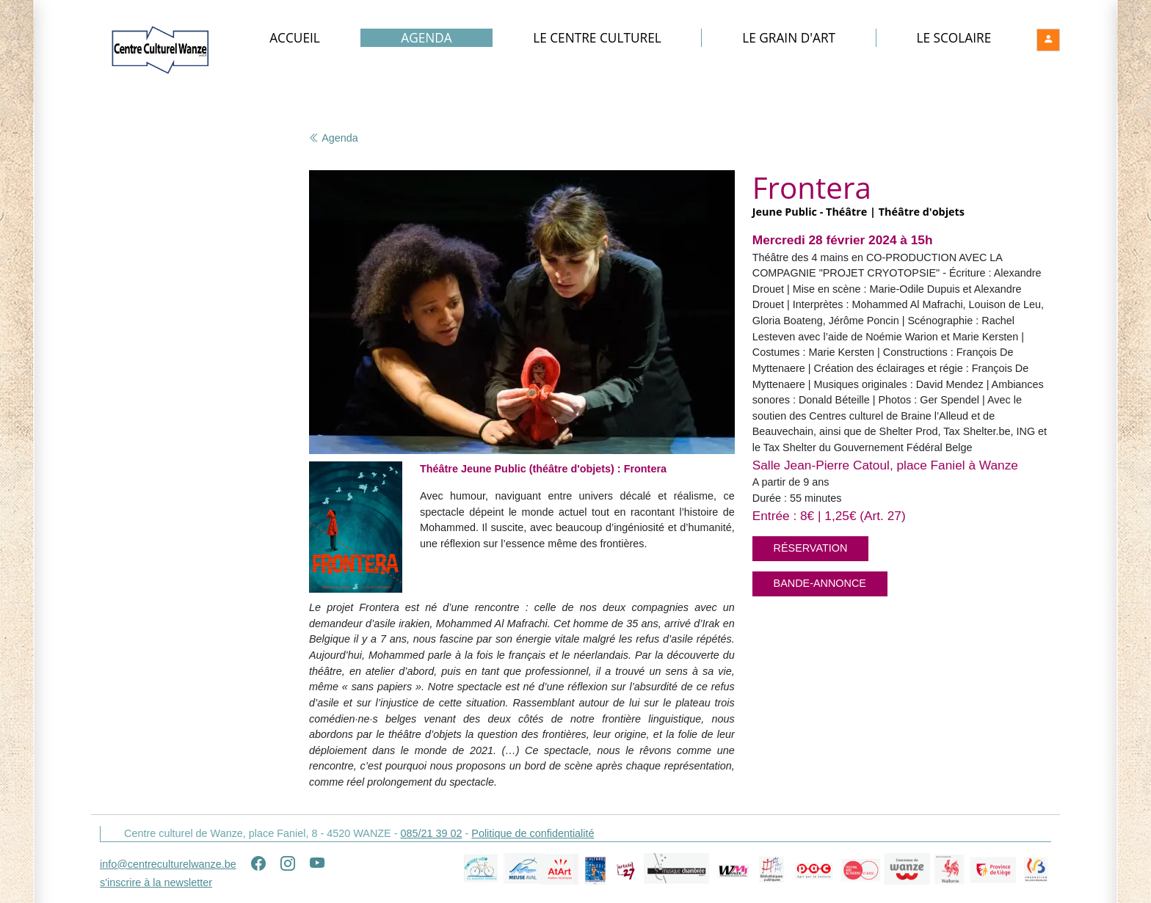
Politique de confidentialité (532, 833)
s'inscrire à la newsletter (156, 882)
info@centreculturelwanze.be (168, 864)
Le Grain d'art (788, 37)
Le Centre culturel (597, 37)
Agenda (426, 37)
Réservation (811, 548)
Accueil (294, 37)
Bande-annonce (820, 583)
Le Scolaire (953, 37)
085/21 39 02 (431, 833)
